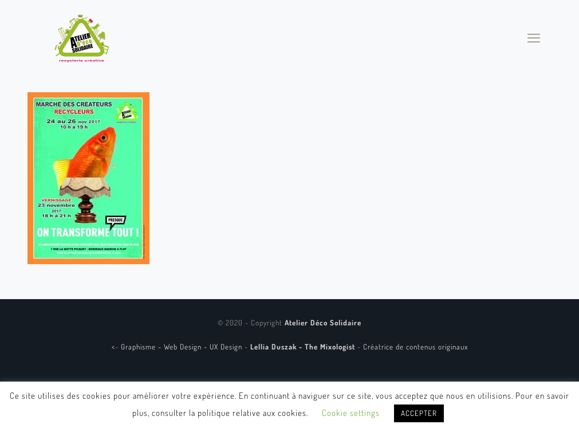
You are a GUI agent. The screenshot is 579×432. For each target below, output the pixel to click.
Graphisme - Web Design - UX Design (183, 346)
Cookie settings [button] (351, 412)
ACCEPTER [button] (419, 413)
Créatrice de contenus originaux (415, 346)
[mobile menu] (533, 37)
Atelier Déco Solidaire (323, 322)
